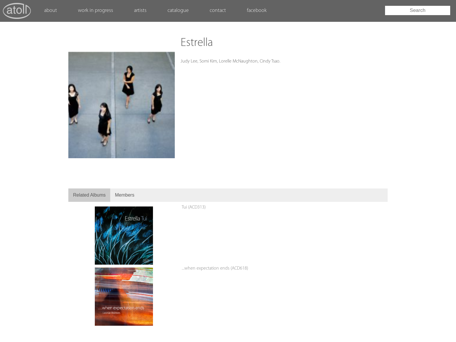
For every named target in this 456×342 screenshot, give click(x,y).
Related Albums (89, 195)
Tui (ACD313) (194, 207)
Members (124, 195)
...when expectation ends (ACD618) (215, 268)
